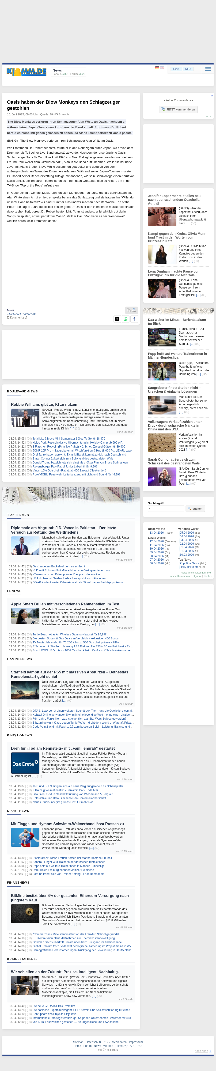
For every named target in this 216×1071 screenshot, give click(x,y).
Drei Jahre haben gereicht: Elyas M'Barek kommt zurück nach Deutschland (79, 454)
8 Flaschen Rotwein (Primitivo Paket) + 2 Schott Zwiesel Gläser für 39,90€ (79, 446)
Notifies (208, 576)
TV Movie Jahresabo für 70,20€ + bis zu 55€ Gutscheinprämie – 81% (76, 642)
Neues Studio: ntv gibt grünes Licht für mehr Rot (63, 802)
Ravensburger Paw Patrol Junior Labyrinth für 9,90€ (65, 466)
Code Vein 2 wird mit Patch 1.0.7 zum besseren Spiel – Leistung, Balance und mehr (85, 726)
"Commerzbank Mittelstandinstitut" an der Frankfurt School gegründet (76, 934)
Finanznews (18, 882)
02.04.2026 (187, 543)
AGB (107, 1042)
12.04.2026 (157, 541)
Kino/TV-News (19, 735)
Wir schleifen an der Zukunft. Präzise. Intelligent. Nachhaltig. (65, 972)
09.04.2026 (157, 552)
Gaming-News (19, 659)
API (132, 1046)
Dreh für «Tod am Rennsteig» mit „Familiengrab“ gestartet (63, 748)
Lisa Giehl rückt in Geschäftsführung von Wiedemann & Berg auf (73, 794)
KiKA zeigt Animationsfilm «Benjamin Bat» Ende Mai (65, 790)
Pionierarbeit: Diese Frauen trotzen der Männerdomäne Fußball (72, 858)
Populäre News (189, 563)
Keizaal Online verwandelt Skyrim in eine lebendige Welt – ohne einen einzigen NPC (85, 714)
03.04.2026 (187, 540)
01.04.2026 (187, 547)
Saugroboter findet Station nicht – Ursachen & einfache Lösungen (174, 389)
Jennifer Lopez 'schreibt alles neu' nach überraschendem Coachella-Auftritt (174, 199)
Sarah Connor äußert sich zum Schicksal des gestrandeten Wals (73, 458)
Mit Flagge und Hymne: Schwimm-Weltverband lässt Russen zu (67, 824)
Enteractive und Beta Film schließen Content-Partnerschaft (69, 798)
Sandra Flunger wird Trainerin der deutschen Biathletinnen (69, 862)
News (97, 1046)
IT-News (14, 591)
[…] (72, 428)
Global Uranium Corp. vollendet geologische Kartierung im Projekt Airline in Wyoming (86, 946)
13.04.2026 (157, 532)
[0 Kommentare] (17, 317)
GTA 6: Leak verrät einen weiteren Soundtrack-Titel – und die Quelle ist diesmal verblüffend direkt (93, 710)
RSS (140, 1046)
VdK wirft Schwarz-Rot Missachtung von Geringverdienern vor (71, 570)
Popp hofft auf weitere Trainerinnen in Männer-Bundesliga (69, 866)
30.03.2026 (187, 554)
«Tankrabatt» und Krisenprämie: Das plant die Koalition (67, 574)
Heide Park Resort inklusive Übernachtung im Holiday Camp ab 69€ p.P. (78, 442)
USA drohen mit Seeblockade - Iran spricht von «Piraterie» (69, 578)
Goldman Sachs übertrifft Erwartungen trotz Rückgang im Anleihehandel (77, 942)
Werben (108, 1046)
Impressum (136, 1042)
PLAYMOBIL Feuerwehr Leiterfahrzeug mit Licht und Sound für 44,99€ (76, 474)
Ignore (197, 576)
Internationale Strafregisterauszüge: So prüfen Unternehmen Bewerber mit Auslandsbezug (89, 1018)
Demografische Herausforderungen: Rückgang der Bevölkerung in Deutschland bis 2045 (88, 950)
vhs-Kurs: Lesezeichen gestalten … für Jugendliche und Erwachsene (75, 1022)
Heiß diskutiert (189, 567)
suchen (194, 508)
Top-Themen (18, 515)
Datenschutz (94, 1042)
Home (77, 1046)
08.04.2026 (157, 556)
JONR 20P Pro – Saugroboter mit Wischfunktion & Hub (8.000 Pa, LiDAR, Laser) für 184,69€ (90, 450)
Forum (87, 1046)
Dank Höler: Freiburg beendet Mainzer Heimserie (63, 870)
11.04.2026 (157, 545)
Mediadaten (119, 1042)
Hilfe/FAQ (121, 1046)
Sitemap (78, 1042)
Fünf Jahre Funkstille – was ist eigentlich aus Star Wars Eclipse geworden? (79, 718)
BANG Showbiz (59, 114)
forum (209, 116)
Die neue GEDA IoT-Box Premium (54, 1006)
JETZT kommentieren (178, 109)
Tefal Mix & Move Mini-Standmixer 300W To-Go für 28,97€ (69, 438)
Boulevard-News (22, 391)
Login (176, 69)
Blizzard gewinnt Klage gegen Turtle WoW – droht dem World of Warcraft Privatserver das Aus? (92, 722)
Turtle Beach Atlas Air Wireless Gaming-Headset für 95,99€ (69, 634)
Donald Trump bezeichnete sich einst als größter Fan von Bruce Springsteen (80, 462)
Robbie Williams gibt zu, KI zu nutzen (44, 404)
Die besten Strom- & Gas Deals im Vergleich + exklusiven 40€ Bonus (76, 638)
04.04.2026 (187, 536)
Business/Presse (22, 959)
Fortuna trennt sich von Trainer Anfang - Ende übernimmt (68, 874)
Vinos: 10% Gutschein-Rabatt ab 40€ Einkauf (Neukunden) (69, 470)
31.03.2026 (187, 551)
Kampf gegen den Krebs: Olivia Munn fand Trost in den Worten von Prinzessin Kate (177, 237)
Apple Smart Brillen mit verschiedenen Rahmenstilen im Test (65, 604)
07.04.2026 (157, 559)
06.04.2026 (157, 563)
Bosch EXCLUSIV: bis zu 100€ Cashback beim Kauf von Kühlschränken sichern (82, 650)
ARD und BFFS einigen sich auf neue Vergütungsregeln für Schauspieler (78, 786)
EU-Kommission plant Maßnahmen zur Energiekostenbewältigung (74, 938)
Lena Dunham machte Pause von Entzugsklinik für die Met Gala (173, 273)
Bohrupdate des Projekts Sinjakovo (54, 1014)
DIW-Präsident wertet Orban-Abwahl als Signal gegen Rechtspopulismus (78, 582)
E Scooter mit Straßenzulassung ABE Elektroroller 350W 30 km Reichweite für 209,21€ (87, 646)
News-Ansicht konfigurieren (196, 572)
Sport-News (18, 811)
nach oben (201, 1051)
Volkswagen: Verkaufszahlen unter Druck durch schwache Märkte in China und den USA (175, 425)
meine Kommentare (181, 576)
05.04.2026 (187, 532)
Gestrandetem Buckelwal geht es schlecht (59, 566)
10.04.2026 (157, 548)
